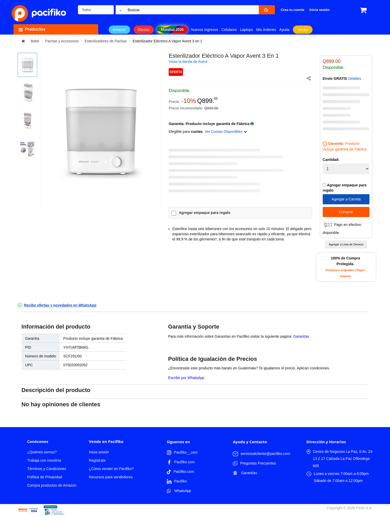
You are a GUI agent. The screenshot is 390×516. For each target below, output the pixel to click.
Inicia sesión (99, 452)
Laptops (246, 30)
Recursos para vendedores (111, 477)
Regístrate (97, 460)
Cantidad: (331, 160)
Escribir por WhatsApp (186, 378)
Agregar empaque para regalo (204, 213)
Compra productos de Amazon (51, 485)
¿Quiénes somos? (42, 452)
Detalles (354, 78)
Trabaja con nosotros (44, 460)
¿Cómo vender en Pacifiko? (111, 469)
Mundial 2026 (172, 30)
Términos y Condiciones (46, 469)
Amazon (119, 30)
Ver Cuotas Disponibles (226, 131)
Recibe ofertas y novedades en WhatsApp (60, 305)
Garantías (301, 336)
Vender (302, 30)
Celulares (229, 30)
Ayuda (284, 30)
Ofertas (144, 30)
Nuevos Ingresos (204, 30)
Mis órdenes (266, 30)
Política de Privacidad (44, 477)
